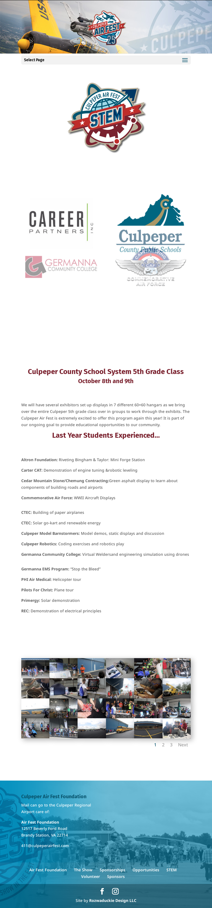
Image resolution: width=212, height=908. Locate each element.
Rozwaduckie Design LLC (112, 900)
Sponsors (116, 876)
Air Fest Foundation (48, 869)
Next (183, 745)
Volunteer (90, 876)
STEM (171, 869)
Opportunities (145, 869)
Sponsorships (112, 869)
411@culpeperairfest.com (45, 845)
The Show (83, 869)
